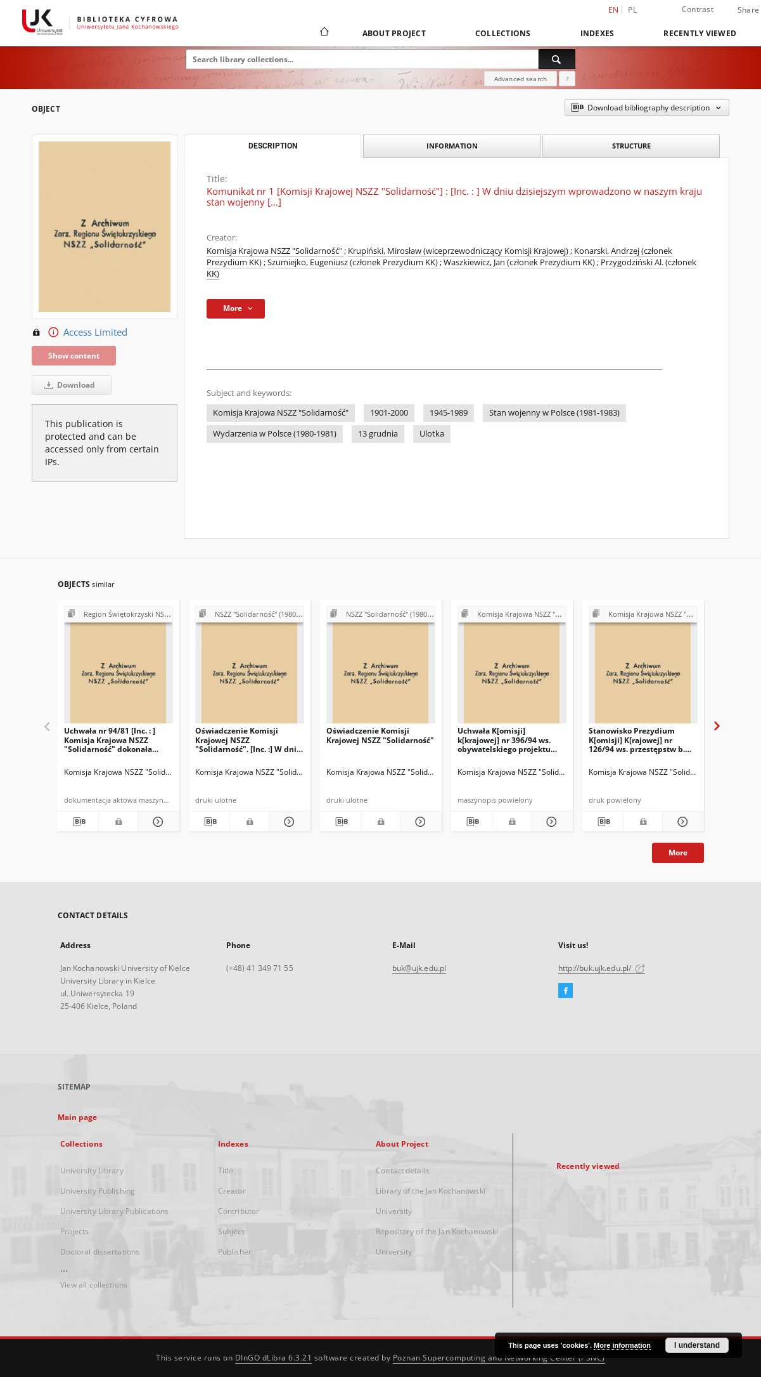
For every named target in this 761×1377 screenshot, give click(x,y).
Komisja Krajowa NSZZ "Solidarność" (275, 251)
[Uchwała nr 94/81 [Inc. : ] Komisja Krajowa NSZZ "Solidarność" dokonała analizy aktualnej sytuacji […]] (118, 668)
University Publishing (98, 1190)
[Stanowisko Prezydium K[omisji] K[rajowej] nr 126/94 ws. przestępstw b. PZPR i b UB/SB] (643, 668)
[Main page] (323, 33)
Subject (231, 1231)
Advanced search (520, 78)
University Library (92, 1170)
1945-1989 (449, 412)
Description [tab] (272, 146)
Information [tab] (452, 145)
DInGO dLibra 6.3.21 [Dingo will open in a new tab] (273, 1357)
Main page (78, 1117)
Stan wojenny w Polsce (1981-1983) (554, 412)
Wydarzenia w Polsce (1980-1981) (274, 433)
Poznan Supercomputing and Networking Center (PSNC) (499, 1357)
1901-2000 (389, 412)
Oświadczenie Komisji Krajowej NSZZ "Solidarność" (380, 735)
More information (622, 1345)
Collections (503, 33)
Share (748, 10)
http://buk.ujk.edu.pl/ (602, 968)
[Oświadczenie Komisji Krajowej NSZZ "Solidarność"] (381, 668)
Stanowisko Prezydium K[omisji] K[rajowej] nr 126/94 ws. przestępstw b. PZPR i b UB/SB (637, 739)
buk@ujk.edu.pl (419, 968)
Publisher (235, 1251)
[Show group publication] (118, 615)
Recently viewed (699, 33)
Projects (74, 1231)
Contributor (238, 1211)
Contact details (403, 1170)
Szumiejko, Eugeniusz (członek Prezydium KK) (353, 262)
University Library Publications (114, 1211)
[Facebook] (565, 991)
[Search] (557, 59)
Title (226, 1170)
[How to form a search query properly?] (567, 78)
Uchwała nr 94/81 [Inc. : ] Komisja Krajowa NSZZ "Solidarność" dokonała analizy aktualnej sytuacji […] (112, 739)
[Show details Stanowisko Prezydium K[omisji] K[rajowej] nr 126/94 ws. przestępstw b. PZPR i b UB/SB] (681, 822)
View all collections (93, 1284)
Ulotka (431, 433)
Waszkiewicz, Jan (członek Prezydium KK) (520, 262)
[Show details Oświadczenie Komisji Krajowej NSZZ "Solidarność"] (419, 822)
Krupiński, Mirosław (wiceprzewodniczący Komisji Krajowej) (459, 251)
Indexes (597, 33)
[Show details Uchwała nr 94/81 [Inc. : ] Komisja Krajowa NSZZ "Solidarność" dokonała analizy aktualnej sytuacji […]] (156, 822)
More (677, 852)
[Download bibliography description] (78, 822)
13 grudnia (378, 433)
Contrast (697, 9)
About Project (394, 33)
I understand (697, 1345)
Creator (232, 1190)
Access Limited (79, 332)
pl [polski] (632, 10)
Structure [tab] (631, 145)
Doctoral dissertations (100, 1251)
